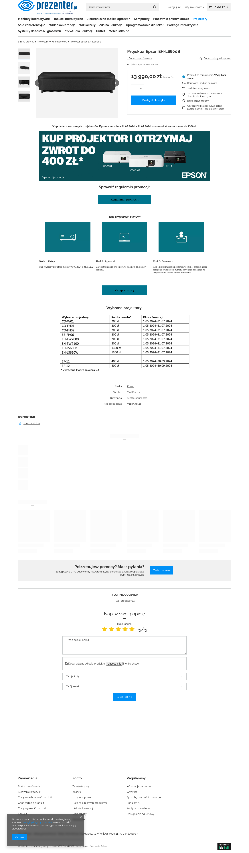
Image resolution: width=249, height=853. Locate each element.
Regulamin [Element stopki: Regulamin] (133, 802)
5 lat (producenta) (137, 398)
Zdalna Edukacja (110, 25)
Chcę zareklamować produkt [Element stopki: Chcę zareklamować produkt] (35, 797)
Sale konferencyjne (32, 25)
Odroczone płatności (198, 105)
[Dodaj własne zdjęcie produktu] (134, 664)
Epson (130, 386)
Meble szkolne (119, 31)
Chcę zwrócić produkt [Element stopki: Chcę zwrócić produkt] (31, 802)
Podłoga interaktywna (182, 25)
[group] (77, 83)
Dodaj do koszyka (153, 100)
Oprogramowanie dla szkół (145, 25)
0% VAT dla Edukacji (78, 31)
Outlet (100, 31)
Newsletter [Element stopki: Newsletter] (79, 819)
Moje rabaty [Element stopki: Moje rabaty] (79, 814)
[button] (38, 83)
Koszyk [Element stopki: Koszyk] (76, 791)
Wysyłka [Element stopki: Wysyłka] (132, 791)
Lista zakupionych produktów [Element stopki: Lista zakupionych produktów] (89, 802)
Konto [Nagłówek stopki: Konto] (77, 778)
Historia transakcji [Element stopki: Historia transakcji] (82, 808)
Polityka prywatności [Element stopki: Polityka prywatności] (139, 808)
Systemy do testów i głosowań (39, 31)
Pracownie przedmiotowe (171, 19)
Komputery (142, 19)
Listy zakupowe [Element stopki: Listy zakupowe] (81, 797)
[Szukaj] (155, 7)
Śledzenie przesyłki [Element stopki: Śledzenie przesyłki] (29, 791)
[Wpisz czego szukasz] (122, 7)
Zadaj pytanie (161, 570)
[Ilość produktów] (137, 88)
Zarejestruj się (124, 290)
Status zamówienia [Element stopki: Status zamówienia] (29, 786)
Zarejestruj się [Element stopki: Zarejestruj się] (80, 786)
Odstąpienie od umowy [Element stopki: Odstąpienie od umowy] (140, 814)
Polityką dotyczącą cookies (37, 822)
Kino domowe (59, 41)
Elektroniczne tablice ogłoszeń (108, 19)
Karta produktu (31, 423)
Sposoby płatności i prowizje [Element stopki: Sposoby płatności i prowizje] (144, 797)
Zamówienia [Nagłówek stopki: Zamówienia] (27, 778)
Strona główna (26, 41)
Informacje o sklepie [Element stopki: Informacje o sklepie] (139, 786)
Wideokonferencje (62, 25)
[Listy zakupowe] (194, 7)
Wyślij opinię (124, 696)
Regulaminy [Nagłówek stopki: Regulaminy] (136, 778)
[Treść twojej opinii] (124, 645)
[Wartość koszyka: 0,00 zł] (219, 7)
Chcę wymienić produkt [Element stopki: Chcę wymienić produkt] (32, 808)
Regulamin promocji (124, 199)
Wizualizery (87, 25)
